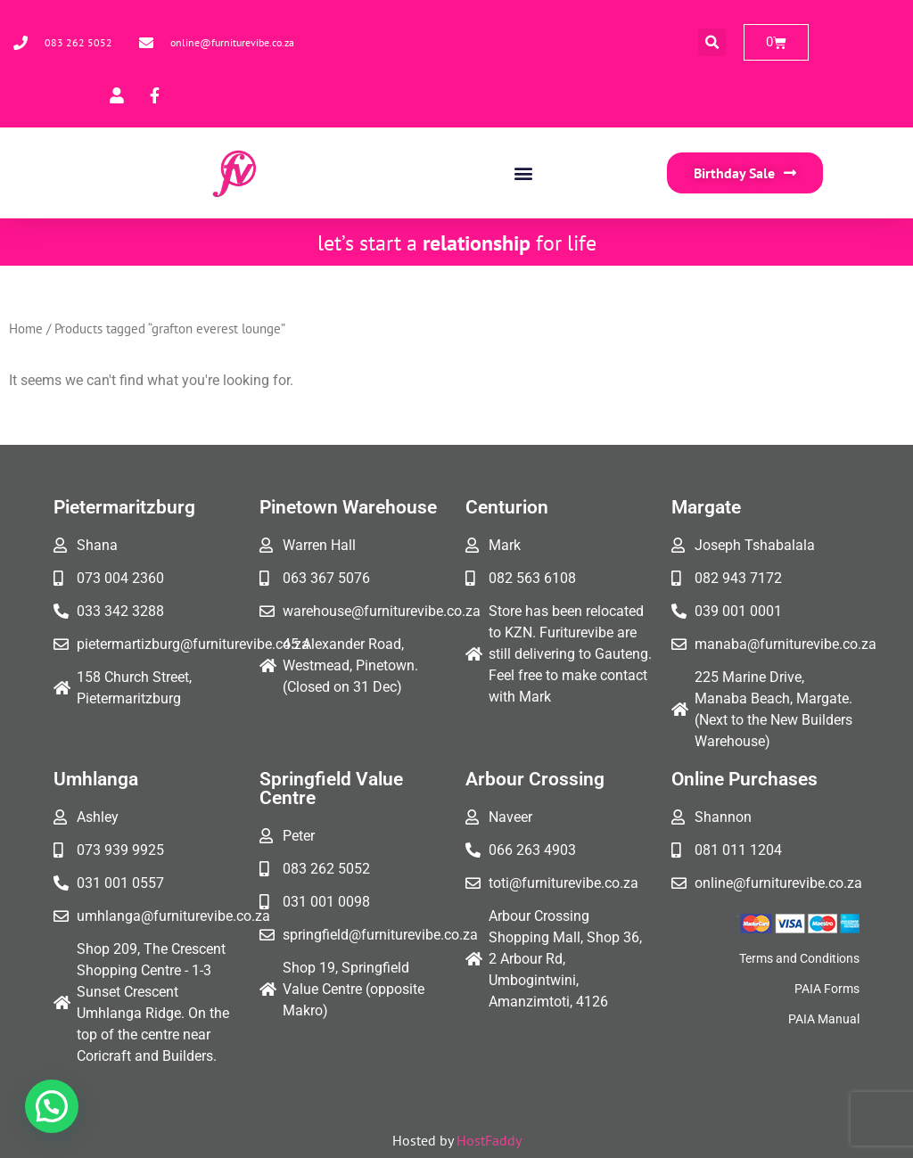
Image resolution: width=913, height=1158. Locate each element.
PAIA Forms (827, 988)
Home (26, 328)
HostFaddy (489, 1140)
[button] (712, 42)
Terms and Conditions (799, 958)
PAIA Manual (824, 1019)
